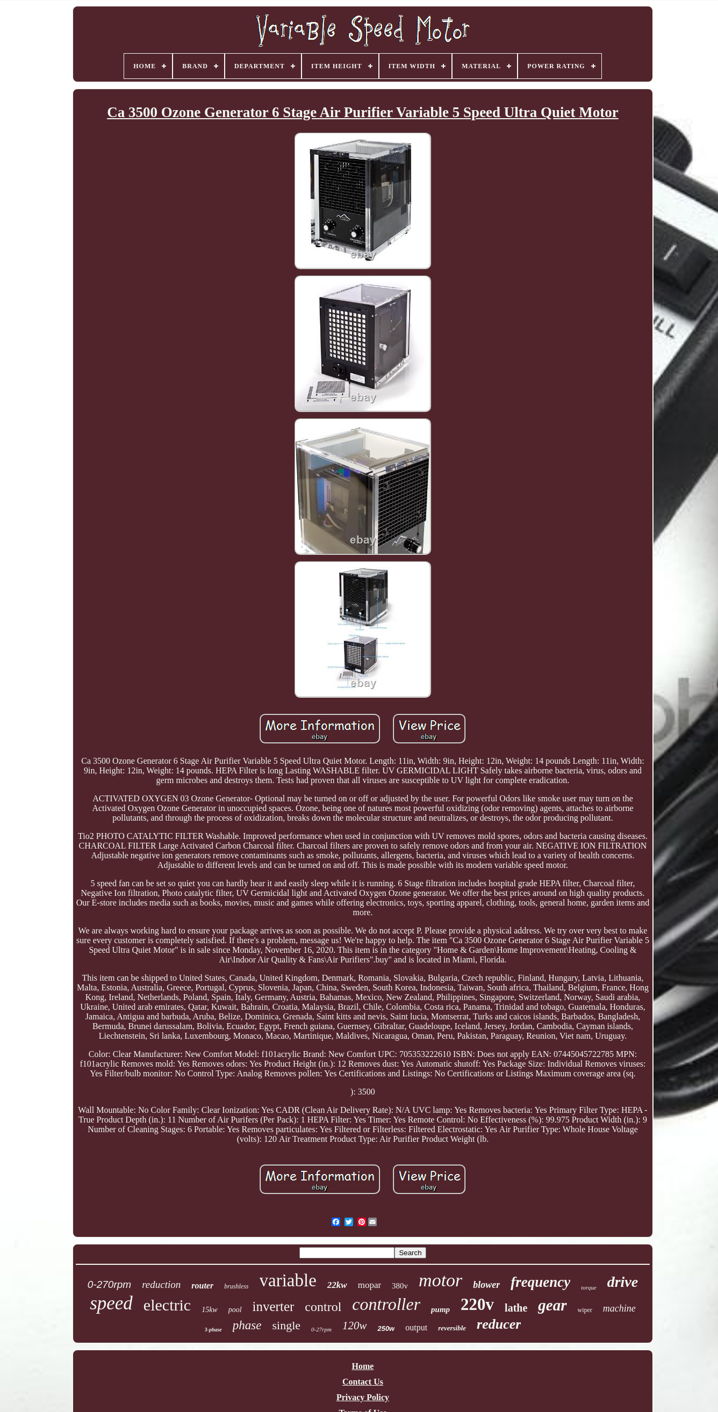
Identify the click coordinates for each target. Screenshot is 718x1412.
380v (400, 1285)
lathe (516, 1308)
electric (167, 1305)
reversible (452, 1328)
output (416, 1327)
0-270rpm (109, 1284)
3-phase (213, 1330)
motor (440, 1280)
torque (588, 1287)
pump (440, 1309)
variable (288, 1280)
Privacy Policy (362, 1397)
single (286, 1325)
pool (235, 1310)
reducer (499, 1324)
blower (486, 1284)
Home (363, 1366)
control (323, 1307)
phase (247, 1325)
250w (385, 1328)
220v (477, 1304)
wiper (585, 1310)
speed (111, 1303)
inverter (274, 1306)
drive (622, 1281)
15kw (210, 1310)
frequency (540, 1282)
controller (386, 1304)
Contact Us (362, 1381)
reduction (161, 1284)
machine (619, 1308)
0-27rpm (321, 1329)
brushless (236, 1286)
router (202, 1285)
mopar (369, 1285)
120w (354, 1325)
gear (552, 1305)
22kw (337, 1285)
